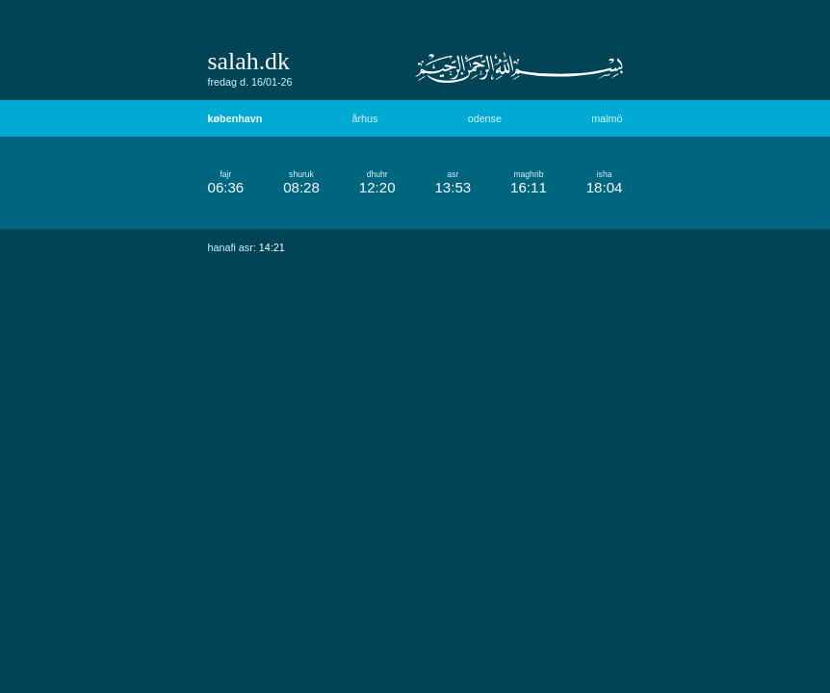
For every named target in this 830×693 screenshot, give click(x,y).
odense (485, 118)
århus (365, 118)
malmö (606, 118)
